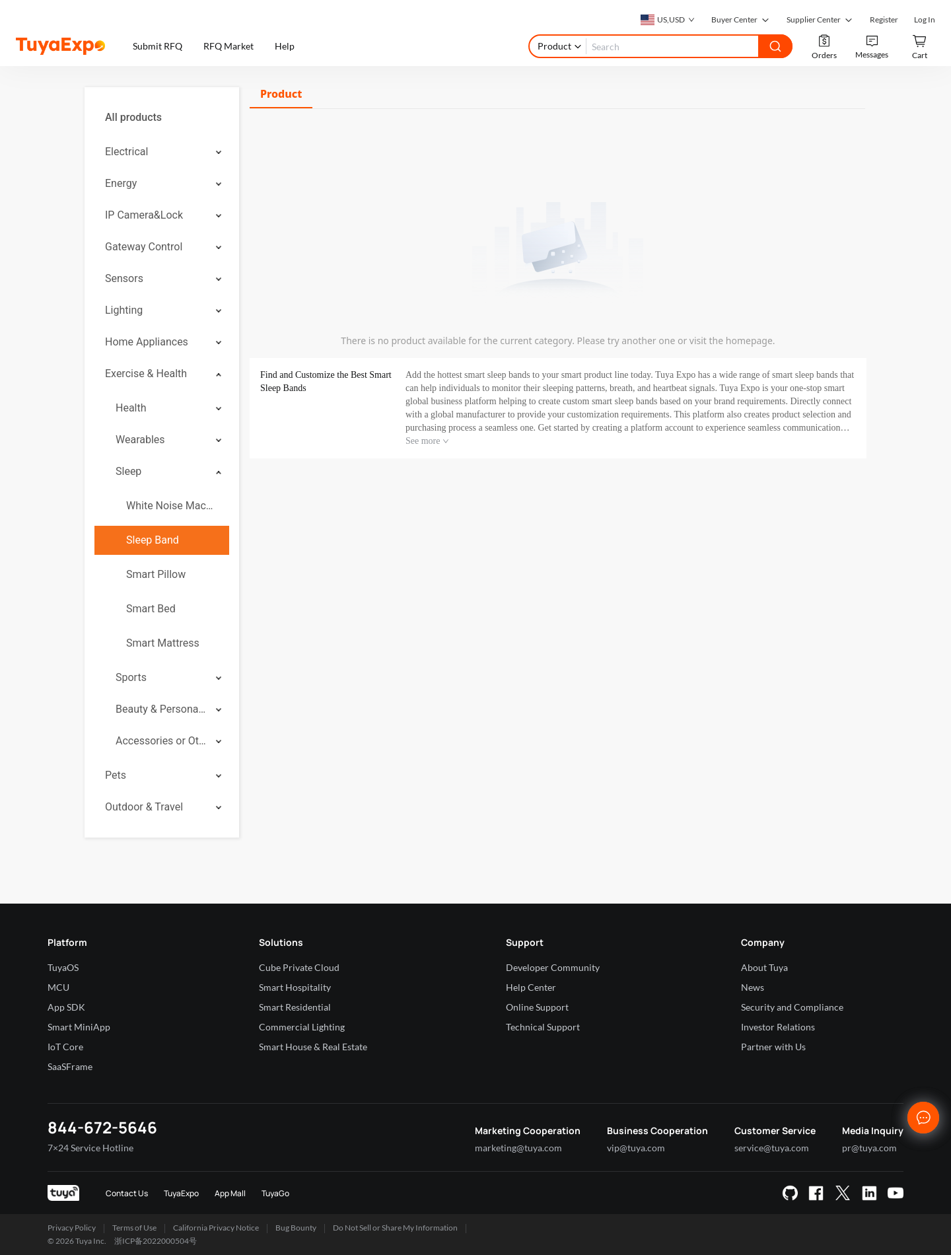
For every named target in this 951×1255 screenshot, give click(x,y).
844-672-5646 (102, 1127)
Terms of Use (134, 1228)
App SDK (66, 1007)
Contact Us (127, 1193)
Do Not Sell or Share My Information (395, 1228)
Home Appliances (146, 342)
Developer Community (553, 967)
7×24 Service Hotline (90, 1147)
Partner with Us (773, 1046)
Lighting (124, 310)
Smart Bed (151, 608)
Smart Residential (295, 1007)
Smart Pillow (156, 574)
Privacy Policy (72, 1228)
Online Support (537, 1007)
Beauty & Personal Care (161, 709)
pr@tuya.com (869, 1147)
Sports (131, 677)
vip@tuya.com (636, 1147)
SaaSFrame (70, 1066)
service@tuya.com (771, 1147)
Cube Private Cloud (299, 967)
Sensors (124, 278)
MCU (58, 987)
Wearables (140, 439)
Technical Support (543, 1026)
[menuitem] (161, 117)
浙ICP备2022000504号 (155, 1241)
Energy (121, 183)
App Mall (230, 1193)
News (752, 987)
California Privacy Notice (216, 1228)
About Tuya (764, 967)
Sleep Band (152, 540)
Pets (115, 775)
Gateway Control (143, 246)
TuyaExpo (181, 1193)
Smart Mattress (162, 643)
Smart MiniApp (79, 1026)
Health (131, 408)
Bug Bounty (295, 1228)
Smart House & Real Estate (313, 1046)
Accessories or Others (161, 741)
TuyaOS (63, 967)
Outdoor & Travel (144, 807)
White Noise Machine (172, 505)
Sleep (128, 471)
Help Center (531, 987)
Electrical (126, 151)
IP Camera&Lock (144, 215)
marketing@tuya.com (518, 1147)
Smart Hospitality (295, 987)
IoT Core (65, 1046)
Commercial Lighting (302, 1026)
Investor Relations (778, 1026)
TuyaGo (275, 1193)
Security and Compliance (792, 1007)
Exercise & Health (146, 373)
